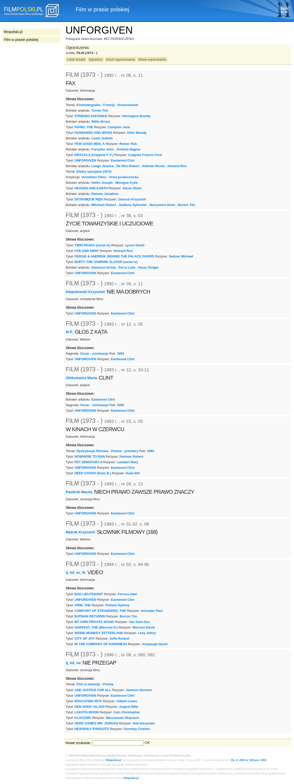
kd (72, 572)
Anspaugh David (155, 644)
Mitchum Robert (103, 205)
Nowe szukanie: (78, 743)
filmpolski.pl (113, 760)
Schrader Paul (152, 611)
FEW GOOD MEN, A (90, 144)
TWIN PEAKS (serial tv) (93, 245)
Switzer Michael (181, 256)
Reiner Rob (128, 144)
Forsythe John (102, 149)
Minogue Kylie (126, 183)
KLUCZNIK (83, 718)
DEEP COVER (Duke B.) (93, 473)
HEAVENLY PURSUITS (92, 729)
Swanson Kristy (103, 267)
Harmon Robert (131, 456)
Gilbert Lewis (127, 701)
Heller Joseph (102, 183)
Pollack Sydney (117, 605)
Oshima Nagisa (128, 149)
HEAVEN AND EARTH (91, 188)
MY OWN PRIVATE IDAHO (94, 622)
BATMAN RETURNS (90, 616)
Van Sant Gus (139, 622)
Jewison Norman (139, 690)
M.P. (69, 332)
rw (78, 663)
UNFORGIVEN (85, 160)
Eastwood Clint (123, 160)
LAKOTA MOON (87, 712)
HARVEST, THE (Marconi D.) (96, 627)
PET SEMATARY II (88, 462)
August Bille (128, 707)
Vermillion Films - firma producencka (110, 177)
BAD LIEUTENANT (89, 594)
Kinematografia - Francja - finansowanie (107, 105)
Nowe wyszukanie (152, 59)
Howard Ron (177, 166)
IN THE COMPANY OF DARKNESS (101, 644)
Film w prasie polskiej (21, 40)
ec (78, 572)
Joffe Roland (119, 638)
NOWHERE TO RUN (90, 456)
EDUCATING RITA (88, 701)
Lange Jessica (102, 166)
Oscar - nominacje (94, 353)
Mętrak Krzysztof (80, 532)
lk (83, 572)
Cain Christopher (126, 712)
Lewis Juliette (102, 138)
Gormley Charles (137, 729)
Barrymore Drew (162, 205)
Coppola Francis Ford (145, 155)
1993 (120, 353)
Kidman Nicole (153, 166)
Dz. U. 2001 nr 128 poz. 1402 (248, 760)
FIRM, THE (83, 605)
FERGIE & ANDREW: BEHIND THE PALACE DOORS (114, 256)
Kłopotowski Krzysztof (85, 292)
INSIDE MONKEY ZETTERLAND (99, 633)
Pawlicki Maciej (79, 492)
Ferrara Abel (127, 594)
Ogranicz (96, 59)
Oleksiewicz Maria (81, 378)
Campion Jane (119, 127)
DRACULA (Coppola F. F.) (94, 155)
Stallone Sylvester (133, 205)
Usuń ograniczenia (120, 59)
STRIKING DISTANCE (91, 116)
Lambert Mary (127, 462)
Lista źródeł (76, 59)
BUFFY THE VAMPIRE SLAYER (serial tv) (106, 262)
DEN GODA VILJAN (90, 707)
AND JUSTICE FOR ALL (93, 690)
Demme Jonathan (105, 194)
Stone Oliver (132, 188)
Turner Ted (99, 110)
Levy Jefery (147, 633)
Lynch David (134, 245)
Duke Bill (133, 473)
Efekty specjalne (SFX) (93, 171)
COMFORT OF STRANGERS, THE (100, 611)
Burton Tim (186, 205)
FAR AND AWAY (87, 251)
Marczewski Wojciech (122, 718)
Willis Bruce (100, 121)
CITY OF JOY (85, 638)
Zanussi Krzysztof (132, 199)
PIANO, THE (84, 127)
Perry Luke (127, 267)
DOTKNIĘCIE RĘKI (89, 199)
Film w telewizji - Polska (94, 684)
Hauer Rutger (148, 267)
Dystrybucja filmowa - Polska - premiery (107, 451)
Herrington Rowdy (136, 116)
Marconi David (144, 627)
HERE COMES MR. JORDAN (96, 723)
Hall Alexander (144, 723)
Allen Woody (137, 133)
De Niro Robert (127, 166)
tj (67, 572)
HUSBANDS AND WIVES (93, 133)
